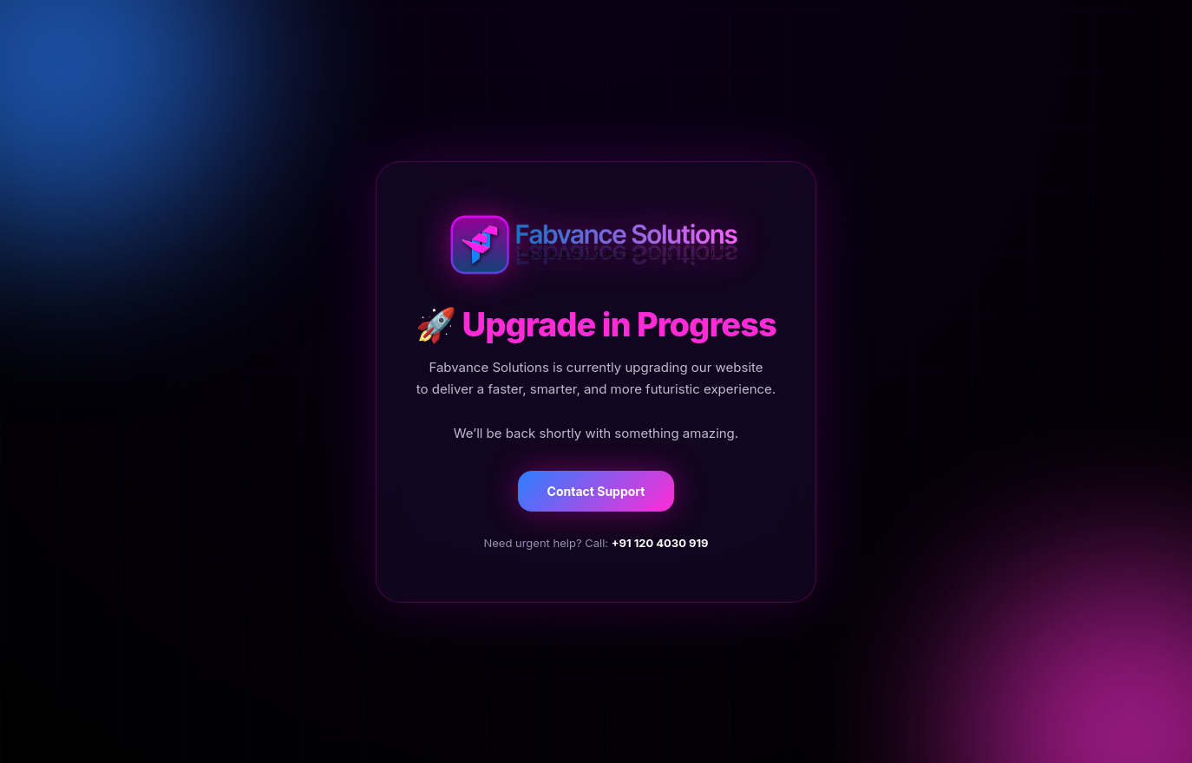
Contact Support (596, 491)
